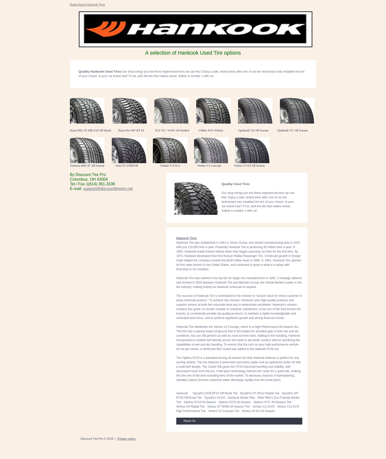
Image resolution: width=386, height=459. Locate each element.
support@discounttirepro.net (108, 189)
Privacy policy (127, 439)
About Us (189, 421)
